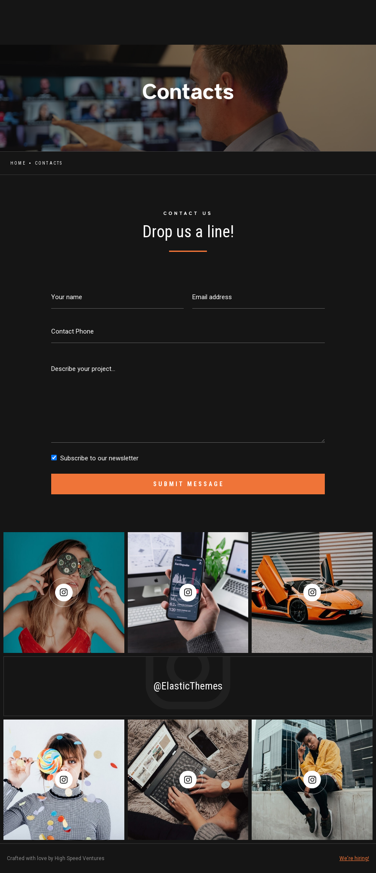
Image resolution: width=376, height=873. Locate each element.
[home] (7, 17)
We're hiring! (354, 858)
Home (18, 163)
